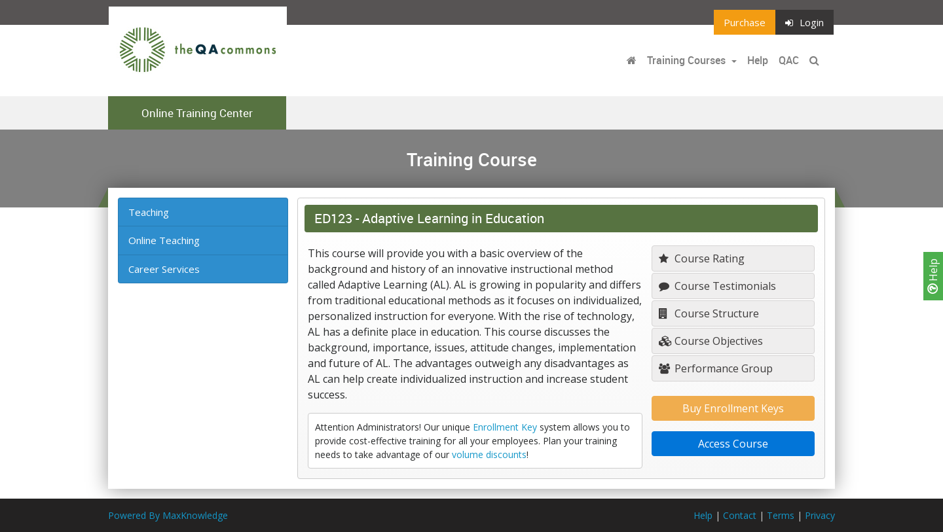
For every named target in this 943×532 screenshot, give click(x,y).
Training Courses (687, 60)
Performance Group (716, 368)
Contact (739, 515)
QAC (789, 60)
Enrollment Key (505, 427)
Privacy (820, 515)
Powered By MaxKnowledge (168, 515)
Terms (780, 515)
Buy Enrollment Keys (733, 408)
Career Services (164, 268)
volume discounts (489, 454)
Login (804, 22)
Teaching (148, 212)
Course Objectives (711, 341)
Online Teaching (164, 240)
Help (933, 276)
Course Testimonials (717, 286)
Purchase (745, 22)
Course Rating (702, 258)
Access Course (733, 443)
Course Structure (709, 313)
